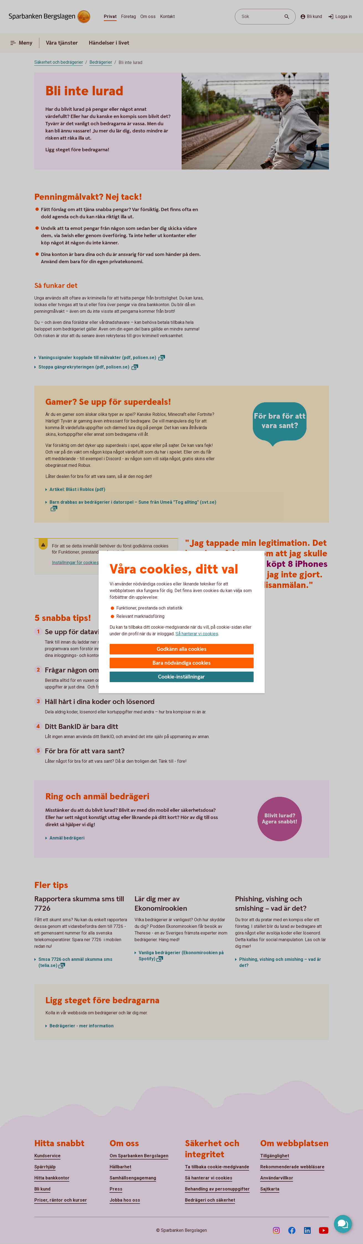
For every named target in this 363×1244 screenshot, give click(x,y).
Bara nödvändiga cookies (182, 663)
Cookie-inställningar (181, 677)
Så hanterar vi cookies (197, 633)
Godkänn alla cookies (182, 649)
